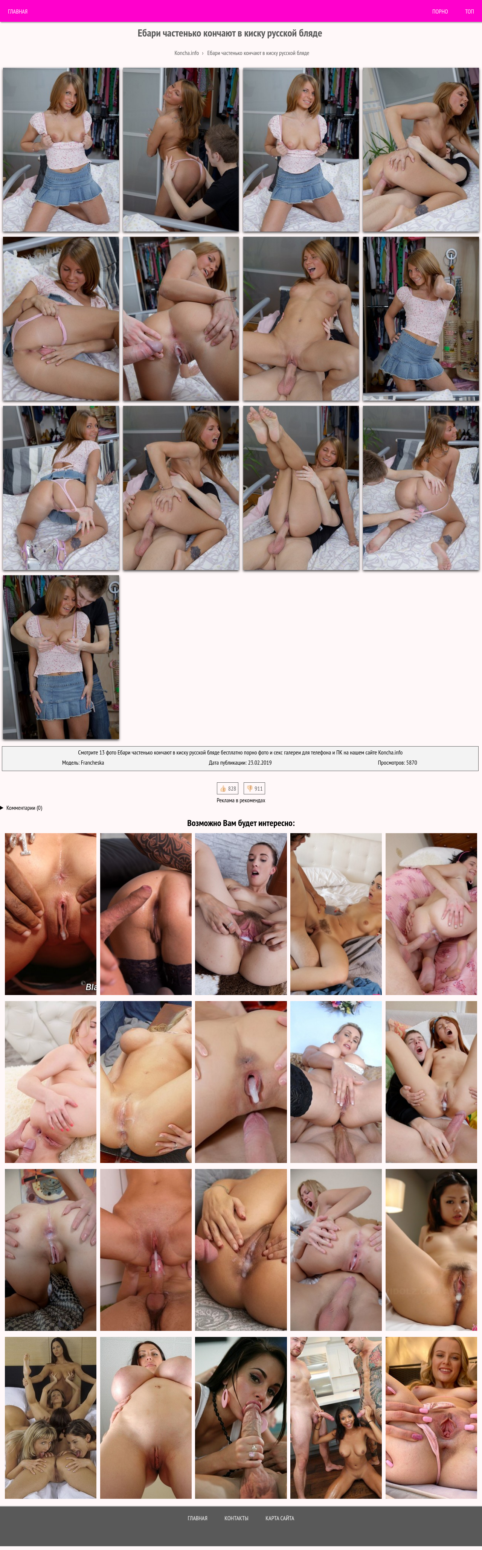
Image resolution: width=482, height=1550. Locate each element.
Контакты (236, 1518)
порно (440, 11)
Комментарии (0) (24, 807)
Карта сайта (279, 1518)
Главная (17, 11)
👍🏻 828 (227, 788)
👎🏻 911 (254, 788)
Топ (469, 11)
